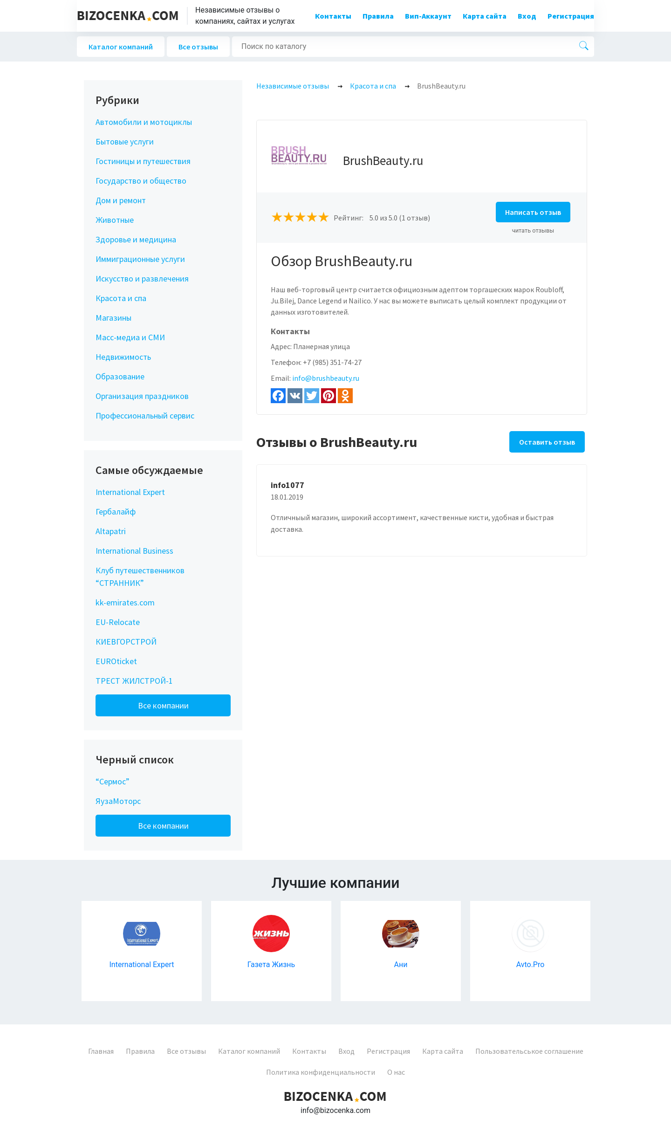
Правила (378, 16)
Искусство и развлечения (142, 278)
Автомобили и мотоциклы (144, 122)
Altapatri (111, 531)
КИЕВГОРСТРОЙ (126, 641)
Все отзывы (198, 46)
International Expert (130, 492)
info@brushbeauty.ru (325, 378)
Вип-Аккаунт (428, 16)
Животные (115, 219)
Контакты (333, 16)
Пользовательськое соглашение (529, 1051)
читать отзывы (533, 230)
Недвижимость (123, 356)
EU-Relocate (118, 622)
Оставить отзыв (547, 441)
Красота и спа (121, 298)
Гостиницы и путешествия (143, 161)
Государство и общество (141, 180)
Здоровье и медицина (136, 239)
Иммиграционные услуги (140, 259)
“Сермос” (113, 781)
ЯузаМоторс (118, 801)
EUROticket (116, 661)
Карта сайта (485, 16)
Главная (101, 1051)
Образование (120, 376)
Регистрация (571, 16)
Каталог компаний (121, 46)
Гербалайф (116, 511)
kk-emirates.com (125, 602)
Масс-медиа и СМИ (130, 337)
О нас (396, 1072)
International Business (134, 550)
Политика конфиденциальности (320, 1072)
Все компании (163, 705)
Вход (527, 16)
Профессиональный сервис (145, 415)
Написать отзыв (533, 212)
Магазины (113, 317)
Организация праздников (142, 396)
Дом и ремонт (121, 200)
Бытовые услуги (125, 141)
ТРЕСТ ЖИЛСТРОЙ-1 (134, 680)
